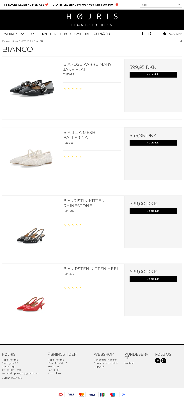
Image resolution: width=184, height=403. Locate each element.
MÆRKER (10, 34)
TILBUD (65, 34)
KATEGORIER (29, 34)
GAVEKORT (81, 34)
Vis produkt (153, 74)
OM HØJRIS (102, 33)
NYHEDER (49, 34)
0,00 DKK (172, 33)
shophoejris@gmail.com (24, 373)
